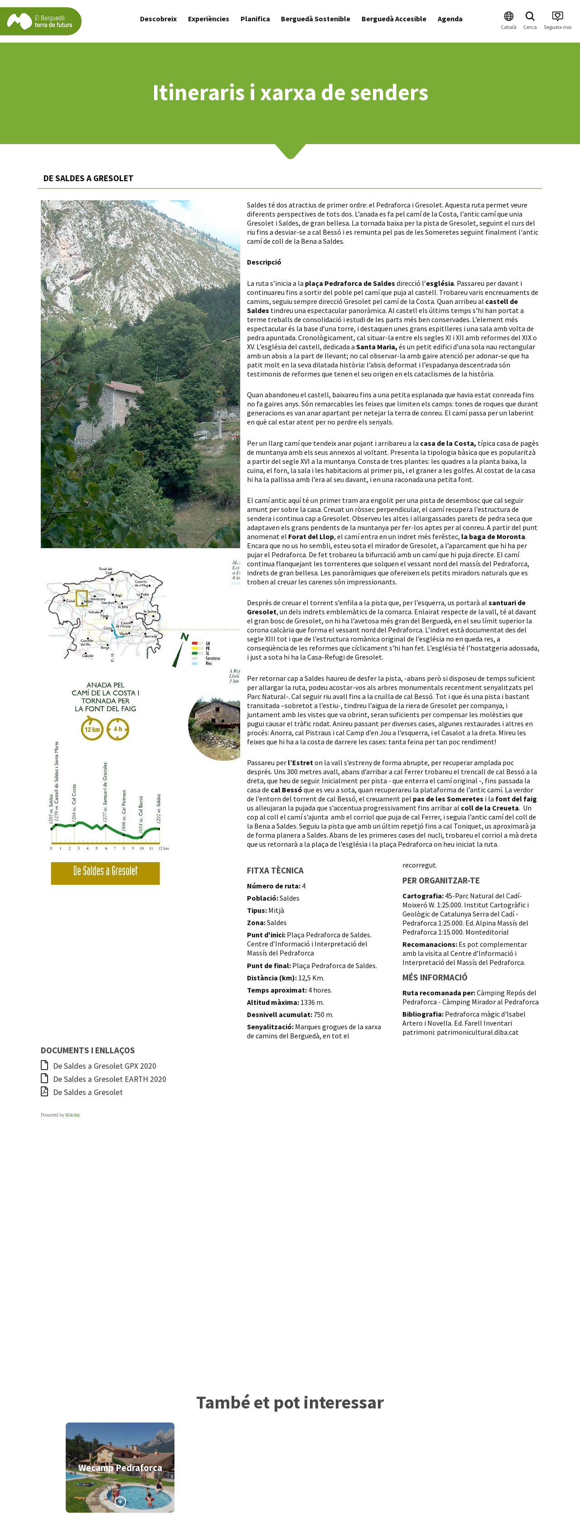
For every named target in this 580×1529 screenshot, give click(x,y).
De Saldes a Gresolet (82, 1092)
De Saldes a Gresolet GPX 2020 (98, 1066)
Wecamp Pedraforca (120, 1468)
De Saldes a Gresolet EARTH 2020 (103, 1079)
